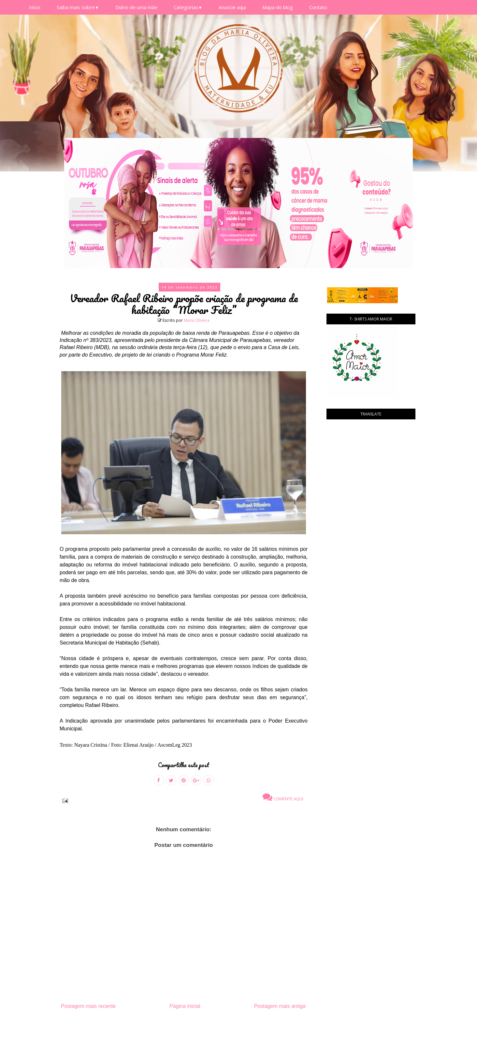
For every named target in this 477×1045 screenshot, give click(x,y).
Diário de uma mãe (136, 7)
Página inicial (184, 1006)
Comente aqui (283, 797)
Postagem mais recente (88, 1006)
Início (34, 7)
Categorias (188, 7)
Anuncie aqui (232, 7)
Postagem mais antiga (280, 1006)
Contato (318, 7)
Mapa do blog (277, 7)
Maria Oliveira (197, 320)
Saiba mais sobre (78, 7)
